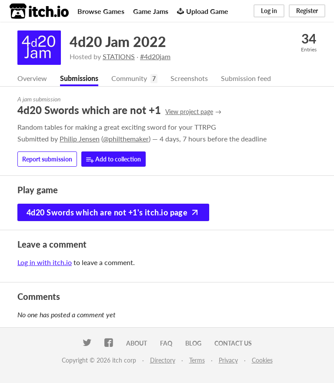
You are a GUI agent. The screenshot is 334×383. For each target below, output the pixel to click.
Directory (162, 360)
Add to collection (113, 159)
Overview (32, 78)
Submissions (79, 78)
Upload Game (202, 11)
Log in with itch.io (44, 262)
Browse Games (100, 11)
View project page (189, 111)
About (136, 343)
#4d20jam (155, 56)
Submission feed (246, 78)
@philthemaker (126, 138)
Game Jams (150, 11)
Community (129, 78)
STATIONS (119, 56)
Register (307, 10)
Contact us (233, 343)
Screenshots (189, 78)
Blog (193, 343)
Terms (197, 360)
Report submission (47, 159)
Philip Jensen (80, 138)
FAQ (166, 343)
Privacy (228, 360)
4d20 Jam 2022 (118, 41)
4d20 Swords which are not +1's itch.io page (113, 212)
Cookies (262, 360)
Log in (269, 10)
